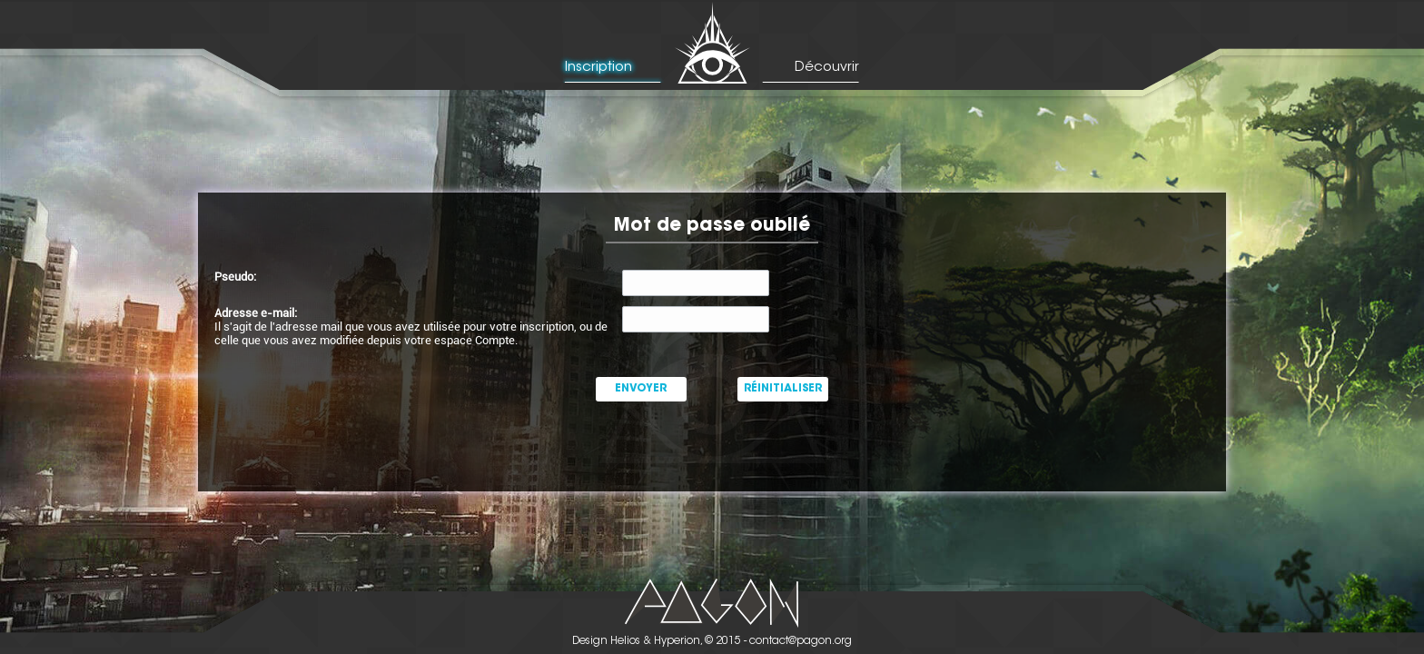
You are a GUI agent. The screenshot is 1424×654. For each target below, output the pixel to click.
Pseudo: (235, 276)
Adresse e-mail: (255, 313)
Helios (625, 641)
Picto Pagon (712, 602)
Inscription (598, 67)
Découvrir (827, 67)
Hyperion (677, 641)
